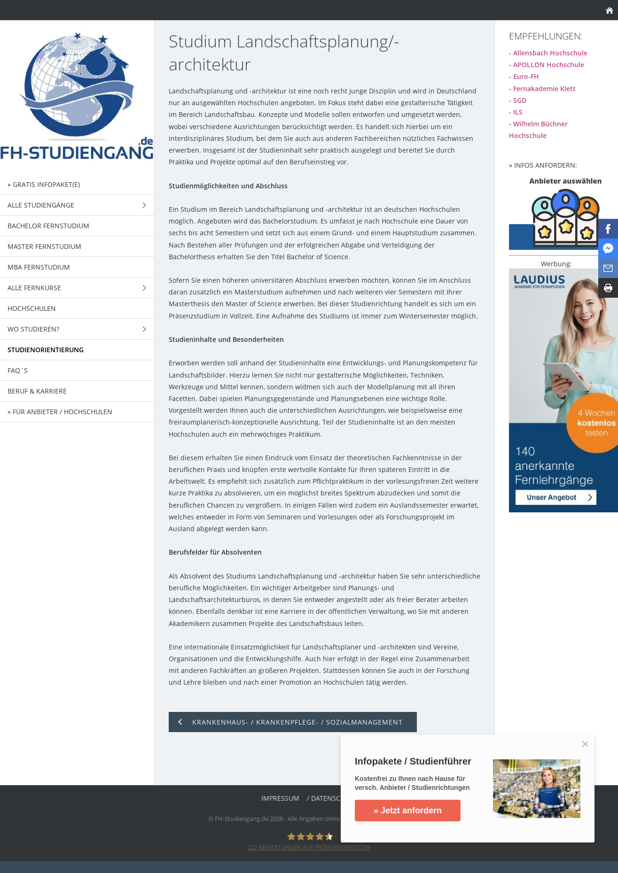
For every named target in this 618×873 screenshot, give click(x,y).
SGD (519, 100)
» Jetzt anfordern (408, 810)
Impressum (280, 798)
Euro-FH (526, 76)
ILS (518, 112)
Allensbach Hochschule (550, 52)
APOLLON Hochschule (548, 64)
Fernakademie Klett (544, 88)
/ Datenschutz (332, 798)
